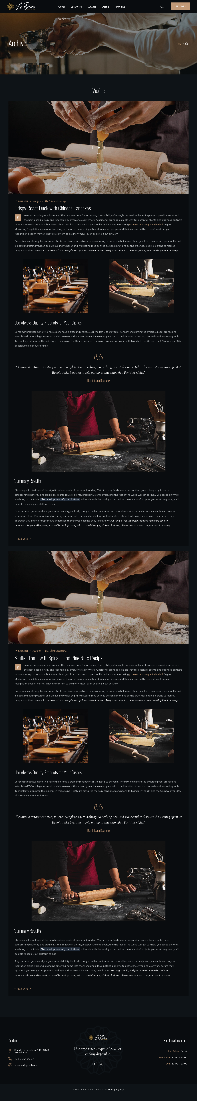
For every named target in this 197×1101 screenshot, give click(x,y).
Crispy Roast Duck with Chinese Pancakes (53, 208)
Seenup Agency (116, 1095)
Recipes (36, 201)
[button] (162, 6)
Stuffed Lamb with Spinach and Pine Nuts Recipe (59, 663)
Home (180, 43)
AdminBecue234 (57, 201)
